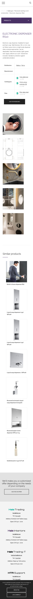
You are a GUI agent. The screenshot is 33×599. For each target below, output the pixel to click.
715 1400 (17, 516)
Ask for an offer (16, 491)
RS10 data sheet (24, 92)
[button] (30, 3)
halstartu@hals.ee (16, 555)
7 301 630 (18, 558)
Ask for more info (14, 101)
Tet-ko (23, 65)
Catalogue (10, 11)
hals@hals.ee (17, 513)
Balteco (18, 65)
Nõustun (16, 590)
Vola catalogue (24, 77)
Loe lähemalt (16, 594)
